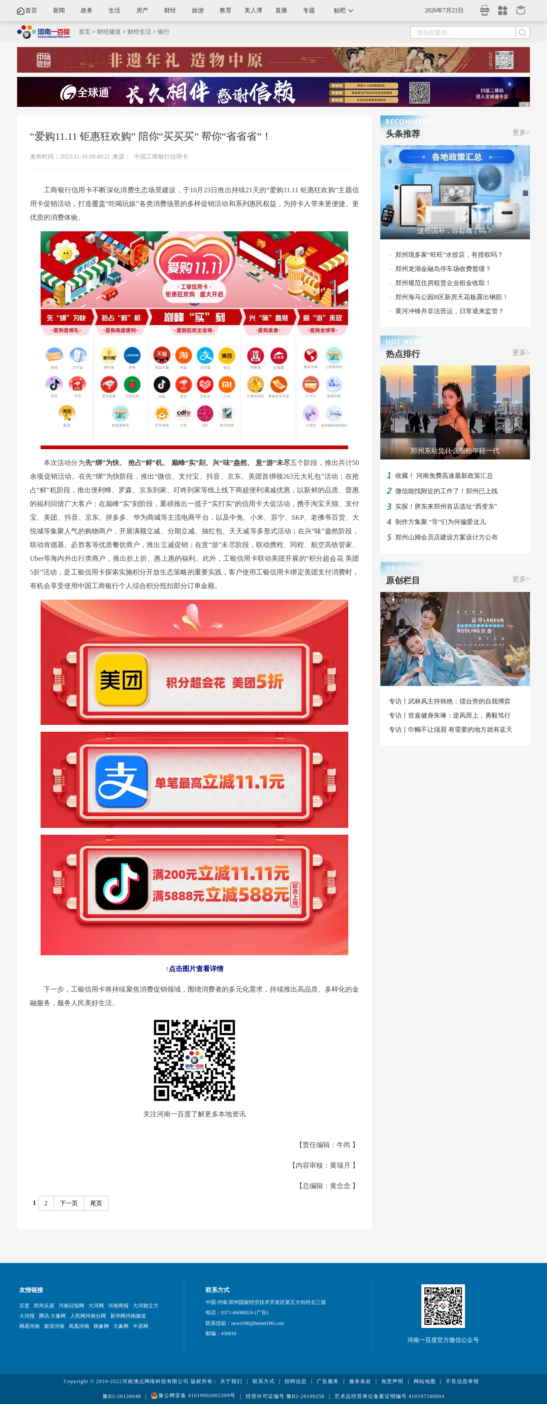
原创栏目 (403, 580)
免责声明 (392, 1381)
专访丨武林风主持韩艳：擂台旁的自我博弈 (450, 701)
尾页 (96, 1203)
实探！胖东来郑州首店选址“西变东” (446, 506)
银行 (164, 32)
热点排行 (403, 354)
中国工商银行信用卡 (161, 156)
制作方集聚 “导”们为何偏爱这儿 (440, 521)
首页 (31, 10)
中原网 (140, 1326)
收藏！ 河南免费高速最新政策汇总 (444, 475)
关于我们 (231, 1381)
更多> (521, 132)
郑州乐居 (44, 1306)
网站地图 (425, 1381)
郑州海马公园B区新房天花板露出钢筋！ (452, 297)
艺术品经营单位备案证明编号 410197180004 (389, 1396)
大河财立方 (146, 1306)
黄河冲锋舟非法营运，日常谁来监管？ (449, 311)
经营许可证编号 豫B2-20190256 (285, 1396)
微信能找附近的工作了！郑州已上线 (446, 491)
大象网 (121, 1326)
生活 (115, 10)
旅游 (198, 10)
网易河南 (29, 1326)
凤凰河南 (79, 1326)
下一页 (69, 1203)
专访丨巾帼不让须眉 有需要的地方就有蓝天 (450, 729)
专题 (309, 10)
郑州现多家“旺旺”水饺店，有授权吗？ (449, 254)
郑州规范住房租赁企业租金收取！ (443, 283)
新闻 (59, 10)
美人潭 (253, 10)
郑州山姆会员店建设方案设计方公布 (446, 537)
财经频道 (109, 32)
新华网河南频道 (128, 1316)
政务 (87, 10)
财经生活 (139, 32)
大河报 (27, 1316)
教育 (226, 10)
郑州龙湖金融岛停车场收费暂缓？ (443, 268)
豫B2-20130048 (122, 1396)
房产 (142, 10)
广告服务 (328, 1381)
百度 (24, 1306)
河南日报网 (71, 1306)
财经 (170, 10)
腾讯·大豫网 (52, 1316)
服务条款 (360, 1381)
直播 (281, 10)
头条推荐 (403, 133)
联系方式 (264, 1381)
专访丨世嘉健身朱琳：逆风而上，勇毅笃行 (450, 715)
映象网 (101, 1326)
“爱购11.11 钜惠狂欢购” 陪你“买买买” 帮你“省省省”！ (151, 136)
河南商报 (118, 1306)
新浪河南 (54, 1326)
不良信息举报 (462, 1381)
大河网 (96, 1306)
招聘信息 (296, 1381)
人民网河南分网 (88, 1316)
